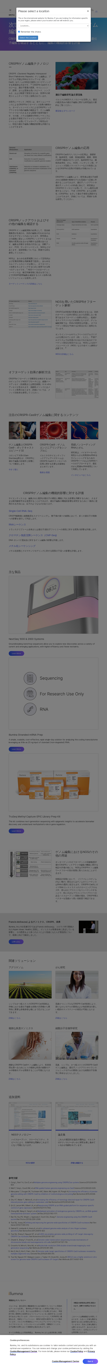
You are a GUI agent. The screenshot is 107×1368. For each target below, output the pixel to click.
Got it (90, 1361)
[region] (53, 1351)
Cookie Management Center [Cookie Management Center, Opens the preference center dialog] (65, 1361)
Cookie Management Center (23, 1351)
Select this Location (28, 38)
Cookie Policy (76, 1351)
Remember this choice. (29, 32)
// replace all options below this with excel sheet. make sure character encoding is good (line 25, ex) (53, 26)
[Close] (88, 10)
